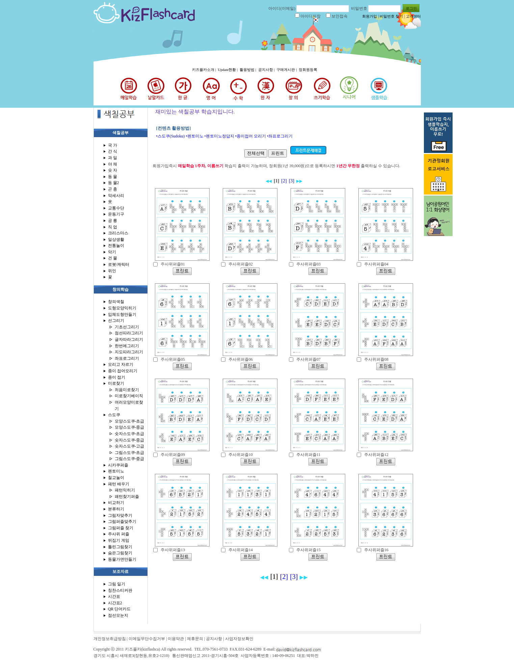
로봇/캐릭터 (118, 264)
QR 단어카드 (119, 609)
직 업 (112, 227)
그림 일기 (116, 584)
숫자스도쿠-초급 (129, 433)
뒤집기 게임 (118, 540)
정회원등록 (308, 70)
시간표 (114, 596)
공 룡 (112, 220)
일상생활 (116, 239)
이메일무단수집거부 (147, 638)
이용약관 (176, 638)
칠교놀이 (116, 477)
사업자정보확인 (239, 638)
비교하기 (116, 502)
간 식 (112, 151)
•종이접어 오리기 (250, 136)
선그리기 (116, 320)
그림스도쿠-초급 (129, 452)
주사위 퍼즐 (118, 534)
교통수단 (116, 208)
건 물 (112, 258)
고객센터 (413, 16)
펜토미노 (116, 471)
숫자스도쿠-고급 (129, 446)
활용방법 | (248, 70)
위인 (112, 271)
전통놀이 (116, 245)
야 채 (112, 164)
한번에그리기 (127, 346)
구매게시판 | (287, 70)
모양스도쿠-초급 (129, 421)
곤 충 (112, 189)
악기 (112, 252)
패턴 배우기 (118, 484)
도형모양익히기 (122, 308)
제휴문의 (195, 638)
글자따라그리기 (129, 339)
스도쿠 (114, 414)
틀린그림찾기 (120, 546)
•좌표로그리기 (280, 136)
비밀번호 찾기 (391, 16)
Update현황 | (228, 70)
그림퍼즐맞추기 (122, 521)
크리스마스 (118, 233)
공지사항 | (267, 70)
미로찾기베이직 (129, 395)
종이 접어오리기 (122, 370)
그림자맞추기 (120, 515)
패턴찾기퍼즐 (127, 496)
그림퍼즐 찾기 (120, 528)
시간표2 (115, 603)
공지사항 (214, 638)
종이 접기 (116, 377)
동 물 (112, 176)
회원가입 (369, 16)
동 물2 (113, 182)
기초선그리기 (127, 327)
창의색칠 (116, 301)
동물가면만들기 (122, 559)
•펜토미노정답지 (219, 136)
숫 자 (112, 170)
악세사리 (116, 195)
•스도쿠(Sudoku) (170, 136)
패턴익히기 (125, 490)
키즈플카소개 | (204, 70)
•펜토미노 (194, 136)
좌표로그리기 (127, 358)
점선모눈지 (118, 615)
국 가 (112, 145)
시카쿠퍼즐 (118, 465)
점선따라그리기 (129, 333)
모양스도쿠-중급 (129, 427)
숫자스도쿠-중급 (129, 440)
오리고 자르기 (120, 364)
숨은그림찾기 (120, 553)
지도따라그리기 (129, 352)
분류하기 (116, 509)
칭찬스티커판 (120, 590)
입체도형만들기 (122, 314)
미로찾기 (116, 383)
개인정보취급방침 (109, 638)
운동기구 (116, 214)
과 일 (112, 157)
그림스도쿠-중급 (129, 458)
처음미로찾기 (127, 389)
